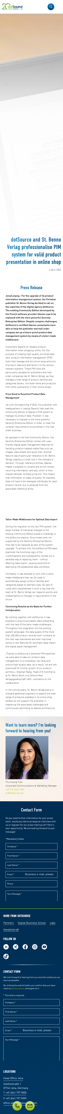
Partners (8, 923)
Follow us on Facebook (25, 947)
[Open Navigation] (58, 6)
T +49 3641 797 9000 (14, 1092)
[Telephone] (17, 1106)
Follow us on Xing (15, 947)
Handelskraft (11, 930)
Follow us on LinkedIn (6, 947)
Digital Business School (32, 923)
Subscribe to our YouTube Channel (44, 947)
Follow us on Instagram (34, 947)
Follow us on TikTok (6, 956)
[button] (51, 6)
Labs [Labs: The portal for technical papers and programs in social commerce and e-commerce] (52, 923)
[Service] (31, 1106)
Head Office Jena (13, 1078)
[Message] (30, 1106)
